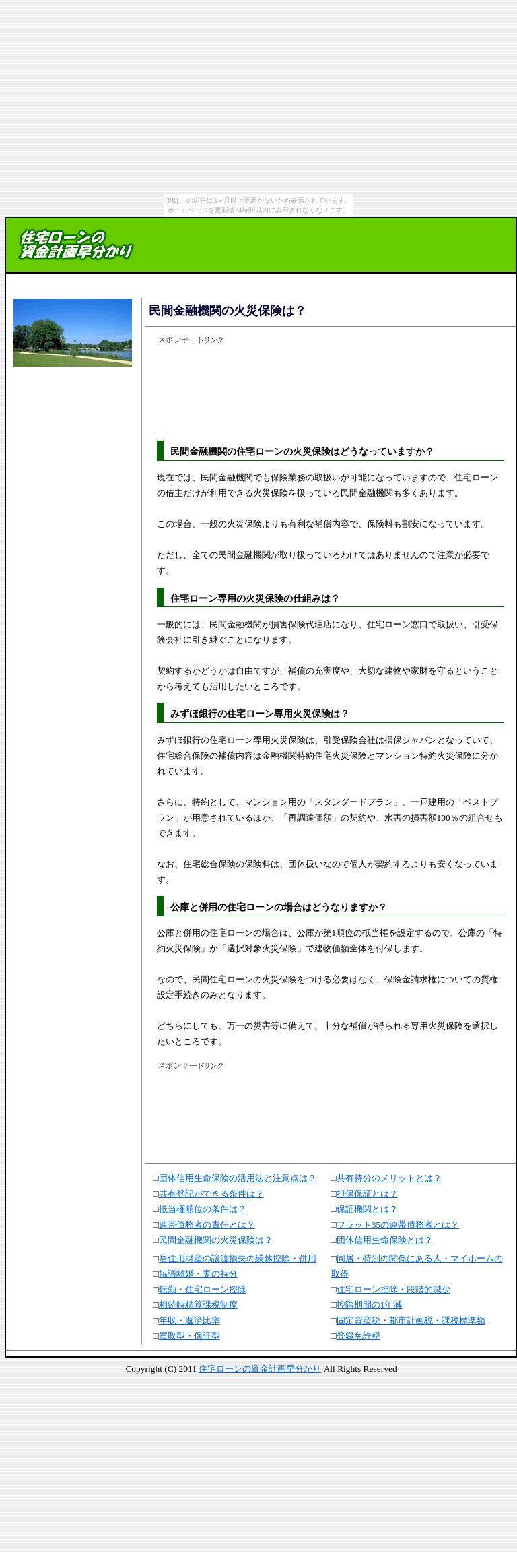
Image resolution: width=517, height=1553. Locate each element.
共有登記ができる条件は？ (211, 1193)
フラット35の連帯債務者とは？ (398, 1224)
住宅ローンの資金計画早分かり (260, 1369)
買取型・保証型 (189, 1336)
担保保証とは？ (367, 1193)
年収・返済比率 (189, 1320)
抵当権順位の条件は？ (202, 1209)
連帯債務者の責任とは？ (207, 1224)
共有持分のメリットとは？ (389, 1178)
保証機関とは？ (367, 1209)
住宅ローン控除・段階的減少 (393, 1289)
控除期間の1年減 (370, 1305)
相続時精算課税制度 (198, 1305)
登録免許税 (358, 1336)
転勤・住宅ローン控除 (202, 1289)
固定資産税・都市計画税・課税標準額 (411, 1320)
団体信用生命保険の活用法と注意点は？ (237, 1178)
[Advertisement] (71, 412)
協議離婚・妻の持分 (198, 1274)
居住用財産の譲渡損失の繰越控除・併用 (237, 1258)
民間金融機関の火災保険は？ (216, 1240)
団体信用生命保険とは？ (385, 1240)
